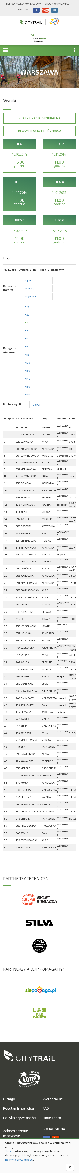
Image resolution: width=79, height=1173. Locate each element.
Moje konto (52, 1117)
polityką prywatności (19, 1159)
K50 (27, 338)
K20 (27, 314)
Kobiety (29, 288)
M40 (27, 378)
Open (28, 280)
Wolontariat (53, 1099)
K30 (27, 322)
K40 (27, 330)
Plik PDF (36, 404)
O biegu (9, 1099)
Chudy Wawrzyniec (57, 3)
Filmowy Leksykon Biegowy (23, 3)
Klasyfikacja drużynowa (39, 131)
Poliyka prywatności (19, 1117)
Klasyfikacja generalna (40, 118)
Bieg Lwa (23, 9)
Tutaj (8, 1151)
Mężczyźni (31, 296)
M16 (27, 354)
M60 (27, 394)
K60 (27, 346)
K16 (27, 306)
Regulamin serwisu (18, 1108)
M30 (27, 370)
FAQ (46, 1108)
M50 (27, 386)
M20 (27, 362)
